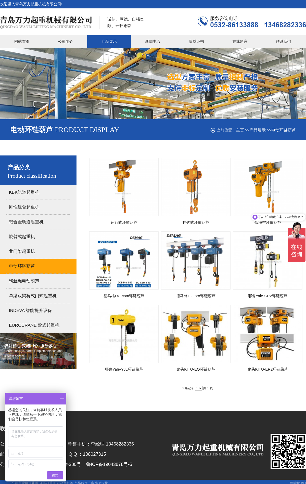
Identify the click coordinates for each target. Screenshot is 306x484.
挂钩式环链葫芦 (196, 222)
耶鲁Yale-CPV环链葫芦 (268, 296)
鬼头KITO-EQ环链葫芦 (195, 369)
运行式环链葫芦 (124, 222)
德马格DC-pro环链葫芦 (195, 296)
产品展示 (257, 130)
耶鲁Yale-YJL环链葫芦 (124, 369)
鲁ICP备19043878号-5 (109, 464)
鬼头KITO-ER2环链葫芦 (268, 369)
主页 (240, 130)
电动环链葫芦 (283, 130)
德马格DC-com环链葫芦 (124, 296)
